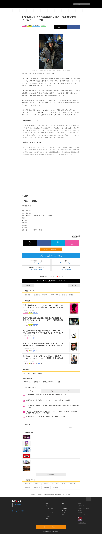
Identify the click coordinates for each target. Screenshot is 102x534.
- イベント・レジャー (50, 508)
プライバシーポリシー (83, 514)
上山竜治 (63, 484)
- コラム (63, 512)
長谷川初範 (45, 487)
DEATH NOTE (54, 295)
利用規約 (80, 512)
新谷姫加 (55, 487)
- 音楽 (47, 503)
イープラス (25, 494)
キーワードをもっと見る (72, 491)
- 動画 (63, 503)
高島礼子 (37, 484)
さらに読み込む (56, 474)
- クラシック (48, 510)
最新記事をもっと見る (73, 427)
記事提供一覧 (81, 506)
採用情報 (80, 510)
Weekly (51, 391)
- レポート (64, 510)
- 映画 (47, 518)
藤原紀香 (45, 484)
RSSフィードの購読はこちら (52, 249)
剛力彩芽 (72, 484)
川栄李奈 (70, 295)
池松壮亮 (35, 295)
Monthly (70, 391)
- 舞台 (47, 506)
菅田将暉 (27, 295)
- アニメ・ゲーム (49, 512)
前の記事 (26, 285)
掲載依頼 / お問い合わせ (83, 508)
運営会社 (80, 503)
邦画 (63, 295)
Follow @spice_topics (36, 263)
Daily (31, 391)
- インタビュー (65, 508)
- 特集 (63, 514)
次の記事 (75, 285)
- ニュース (64, 506)
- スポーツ (48, 516)
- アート (47, 514)
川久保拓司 (36, 487)
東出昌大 (44, 295)
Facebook (17, 505)
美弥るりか (27, 484)
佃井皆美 (27, 487)
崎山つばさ (54, 484)
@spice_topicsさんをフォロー (20, 511)
